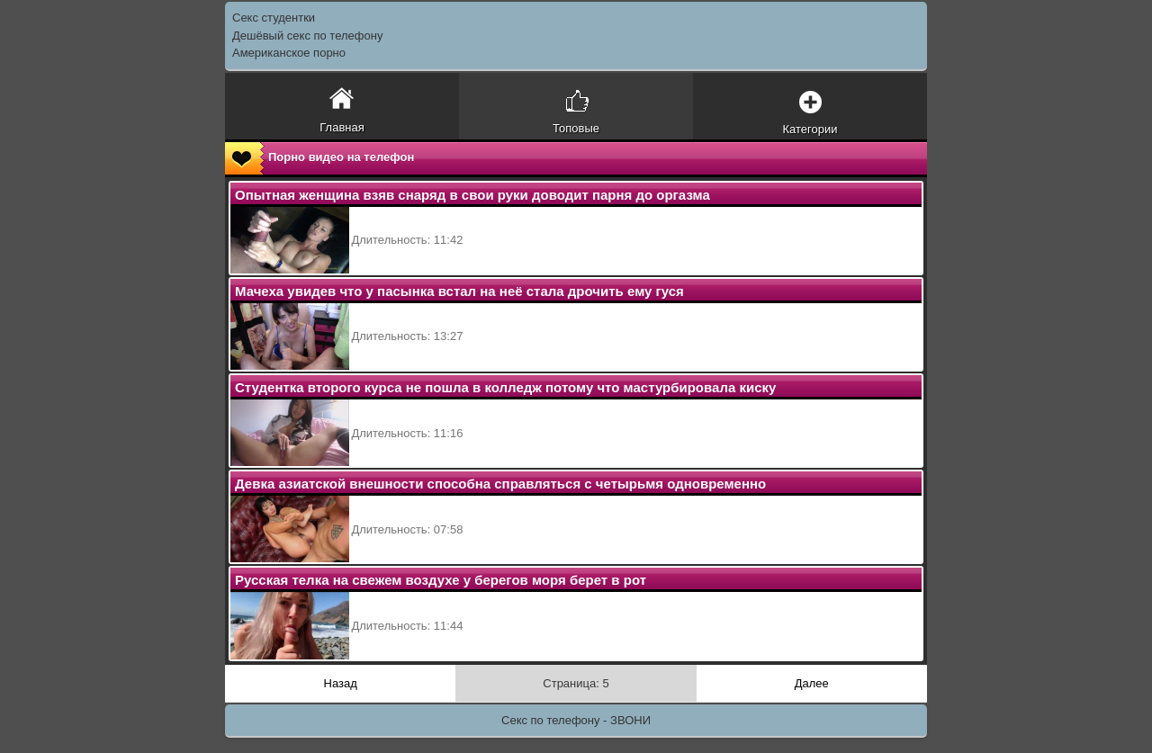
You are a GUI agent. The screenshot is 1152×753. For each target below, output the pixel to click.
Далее (812, 683)
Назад (340, 683)
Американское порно (289, 52)
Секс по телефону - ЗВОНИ (576, 720)
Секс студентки (273, 17)
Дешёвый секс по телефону (307, 35)
